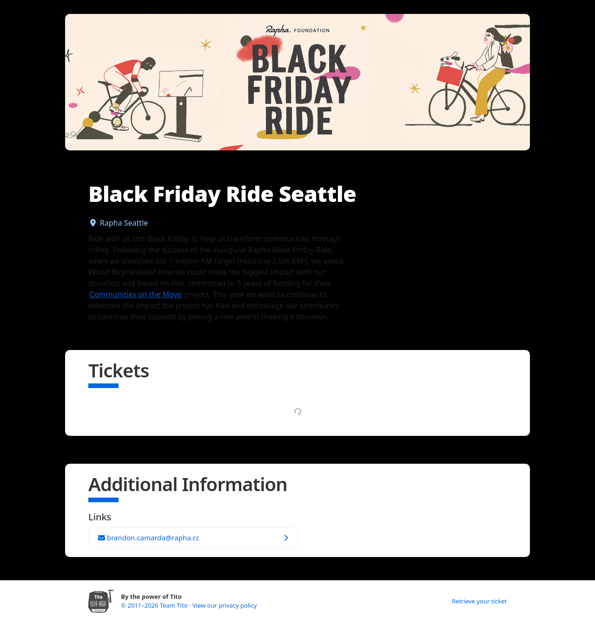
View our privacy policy (224, 605)
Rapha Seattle (124, 223)
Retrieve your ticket (479, 601)
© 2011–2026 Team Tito (155, 605)
